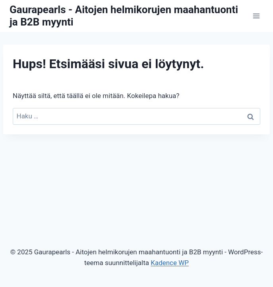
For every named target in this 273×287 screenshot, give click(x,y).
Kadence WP (170, 263)
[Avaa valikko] (256, 16)
